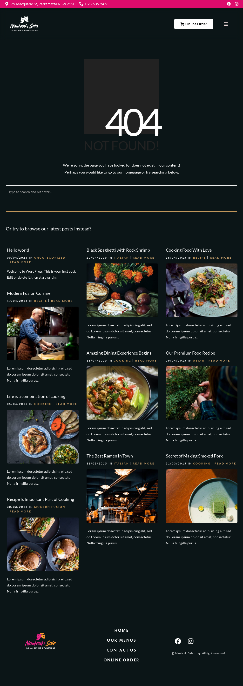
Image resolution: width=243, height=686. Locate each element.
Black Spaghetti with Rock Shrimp (118, 250)
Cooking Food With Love (189, 250)
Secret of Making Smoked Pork (194, 455)
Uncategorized (50, 257)
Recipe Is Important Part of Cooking (40, 499)
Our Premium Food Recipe (190, 353)
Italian (121, 257)
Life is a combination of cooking (36, 396)
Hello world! (19, 250)
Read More (20, 262)
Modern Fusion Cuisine (28, 293)
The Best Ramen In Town (110, 455)
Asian (199, 360)
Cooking (122, 360)
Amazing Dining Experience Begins (119, 353)
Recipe (199, 257)
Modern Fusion (49, 506)
